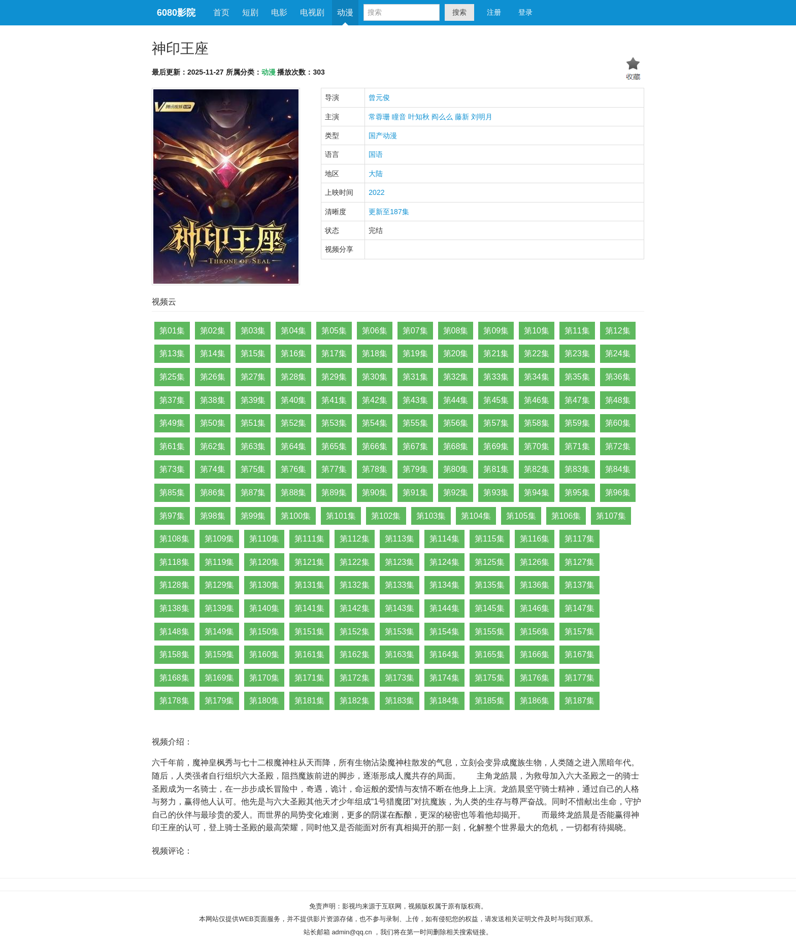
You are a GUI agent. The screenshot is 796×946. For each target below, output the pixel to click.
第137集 (579, 585)
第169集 (220, 677)
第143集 (400, 608)
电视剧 (312, 12)
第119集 (220, 562)
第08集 (456, 330)
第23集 (577, 353)
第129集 (220, 585)
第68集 (456, 446)
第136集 (535, 585)
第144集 (444, 608)
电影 (279, 12)
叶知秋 (418, 117)
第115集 (490, 538)
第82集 (536, 469)
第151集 (309, 631)
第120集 (264, 562)
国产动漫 (383, 135)
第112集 (355, 538)
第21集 (496, 353)
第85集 (172, 492)
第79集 (415, 469)
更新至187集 (389, 212)
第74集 (212, 469)
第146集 (535, 608)
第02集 (212, 330)
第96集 (618, 492)
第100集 (296, 516)
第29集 (334, 377)
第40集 (293, 400)
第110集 (264, 538)
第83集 (577, 469)
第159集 (220, 654)
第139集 (220, 608)
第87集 (253, 492)
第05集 (334, 330)
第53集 (334, 423)
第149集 (220, 631)
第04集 (293, 330)
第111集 (309, 538)
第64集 (293, 446)
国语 (376, 154)
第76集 (293, 469)
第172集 (355, 677)
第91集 (415, 492)
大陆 (376, 174)
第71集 (577, 446)
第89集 (334, 492)
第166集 (535, 654)
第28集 (293, 377)
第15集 (253, 353)
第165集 (490, 654)
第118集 (174, 562)
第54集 (374, 423)
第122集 (355, 562)
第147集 (579, 608)
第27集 (253, 377)
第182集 (355, 700)
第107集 (611, 516)
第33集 (496, 377)
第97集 (172, 516)
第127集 (579, 562)
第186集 (535, 700)
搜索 (459, 12)
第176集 (535, 677)
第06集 (374, 330)
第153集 (400, 631)
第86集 (212, 492)
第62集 (212, 446)
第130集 (264, 585)
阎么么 (442, 117)
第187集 (579, 700)
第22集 (536, 353)
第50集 (212, 423)
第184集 (444, 700)
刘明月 (481, 117)
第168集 (174, 677)
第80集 (456, 469)
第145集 (490, 608)
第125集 (490, 562)
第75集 (253, 469)
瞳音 (399, 117)
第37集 (172, 400)
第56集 (456, 423)
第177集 (579, 677)
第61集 (172, 446)
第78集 (374, 469)
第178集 (174, 700)
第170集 (264, 677)
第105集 (521, 516)
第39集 (253, 400)
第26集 (212, 377)
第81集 (496, 469)
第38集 (212, 400)
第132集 (355, 585)
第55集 (415, 423)
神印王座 (180, 48)
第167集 (579, 654)
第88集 (293, 492)
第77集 (334, 469)
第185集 (490, 700)
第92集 (456, 492)
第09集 (496, 330)
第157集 (579, 631)
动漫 (345, 12)
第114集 (444, 538)
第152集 (355, 631)
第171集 (309, 677)
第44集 (456, 400)
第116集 (535, 538)
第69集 (496, 446)
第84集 (618, 469)
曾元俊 (379, 97)
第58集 (536, 423)
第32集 (456, 377)
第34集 (536, 377)
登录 (525, 12)
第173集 (400, 677)
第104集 (476, 516)
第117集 (579, 538)
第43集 (415, 400)
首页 (221, 12)
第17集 (334, 353)
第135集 (490, 585)
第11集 (577, 330)
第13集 (172, 353)
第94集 (536, 492)
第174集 (444, 677)
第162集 (355, 654)
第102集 (386, 516)
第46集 (536, 400)
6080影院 (176, 13)
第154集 (444, 631)
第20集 (456, 353)
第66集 (374, 446)
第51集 (253, 423)
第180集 (264, 700)
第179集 (220, 700)
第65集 (334, 446)
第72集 (618, 446)
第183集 (400, 700)
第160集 (264, 654)
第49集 (172, 423)
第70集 (536, 446)
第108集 (174, 538)
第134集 (444, 585)
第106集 (566, 516)
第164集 (444, 654)
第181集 (309, 700)
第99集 (253, 516)
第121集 (309, 562)
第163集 (400, 654)
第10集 (536, 330)
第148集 (174, 631)
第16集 (293, 353)
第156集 (535, 631)
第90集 (374, 492)
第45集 (496, 400)
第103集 (431, 516)
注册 (494, 12)
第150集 (264, 631)
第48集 (618, 400)
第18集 (374, 353)
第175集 (490, 677)
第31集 (415, 377)
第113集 (400, 538)
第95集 (577, 492)
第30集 (374, 377)
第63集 (253, 446)
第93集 (496, 492)
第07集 (415, 330)
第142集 (355, 608)
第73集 (172, 469)
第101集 (341, 516)
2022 (376, 192)
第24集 (618, 353)
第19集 (415, 353)
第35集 (577, 377)
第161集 (309, 654)
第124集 (444, 562)
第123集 (400, 562)
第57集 (496, 423)
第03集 (253, 330)
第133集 (400, 585)
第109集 (220, 538)
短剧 (250, 12)
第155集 (490, 631)
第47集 (577, 400)
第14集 (212, 353)
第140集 (264, 608)
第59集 (577, 423)
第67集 (415, 446)
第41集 (334, 400)
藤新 (462, 117)
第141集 (309, 608)
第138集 (174, 608)
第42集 (374, 400)
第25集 (172, 377)
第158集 (174, 654)
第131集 (309, 585)
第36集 (618, 377)
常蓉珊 (379, 117)
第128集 (174, 585)
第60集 (618, 423)
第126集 (535, 562)
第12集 (618, 330)
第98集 (212, 516)
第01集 (172, 330)
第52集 (293, 423)
